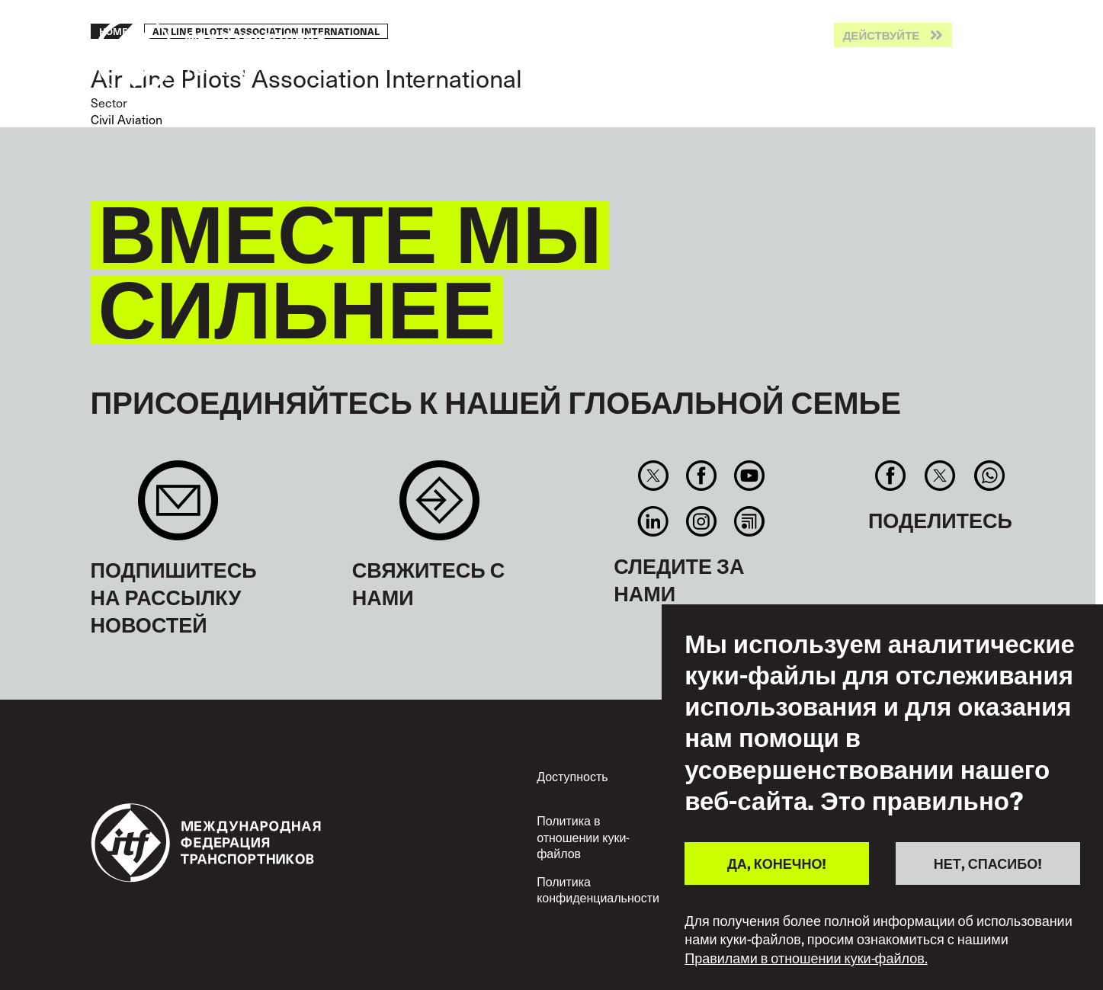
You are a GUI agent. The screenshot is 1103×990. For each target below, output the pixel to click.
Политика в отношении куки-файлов (583, 836)
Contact (439, 508)
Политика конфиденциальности (598, 889)
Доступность (572, 776)
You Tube (749, 475)
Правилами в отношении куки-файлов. (806, 958)
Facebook (701, 475)
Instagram (701, 521)
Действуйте (881, 35)
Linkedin (652, 521)
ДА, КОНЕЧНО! (776, 863)
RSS (749, 521)
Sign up (178, 508)
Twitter (652, 475)
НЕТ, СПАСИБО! (988, 863)
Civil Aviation (126, 119)
